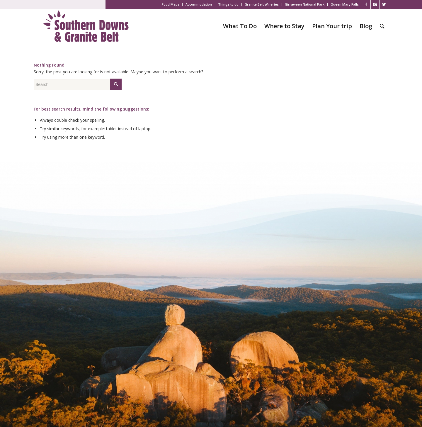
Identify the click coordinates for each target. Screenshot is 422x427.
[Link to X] (384, 4)
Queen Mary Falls (345, 4)
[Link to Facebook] (366, 4)
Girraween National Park (304, 4)
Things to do (228, 4)
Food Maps (170, 4)
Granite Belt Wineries (262, 4)
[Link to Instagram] (375, 4)
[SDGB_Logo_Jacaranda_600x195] (86, 26)
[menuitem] (171, 4)
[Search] (382, 26)
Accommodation (199, 4)
